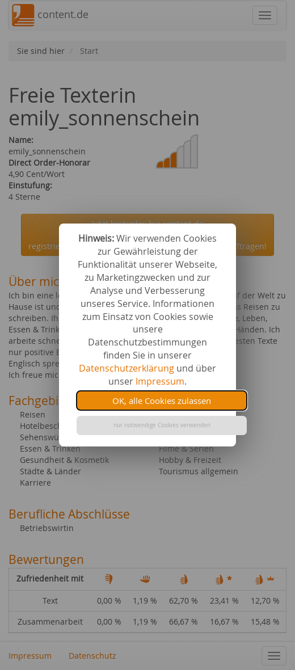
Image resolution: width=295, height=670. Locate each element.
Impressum (160, 381)
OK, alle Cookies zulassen (161, 400)
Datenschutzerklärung (126, 368)
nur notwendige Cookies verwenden (161, 425)
